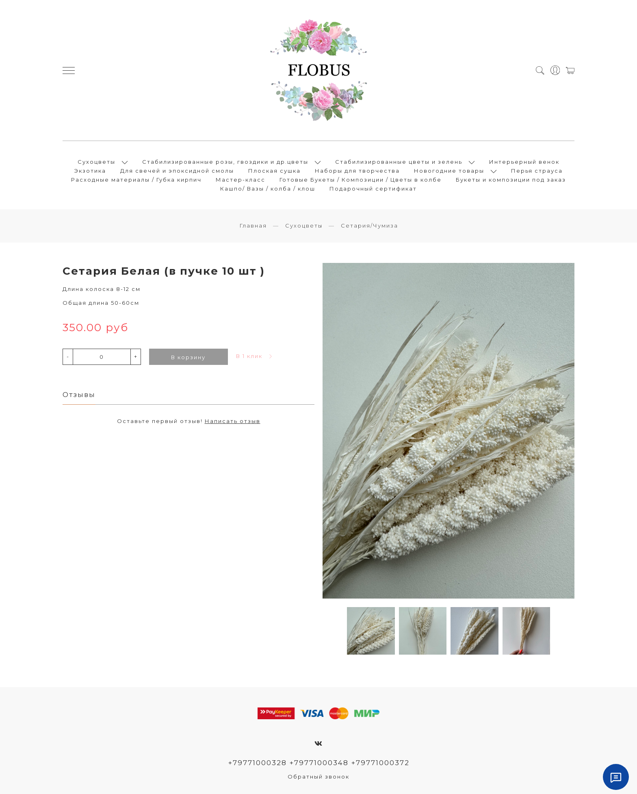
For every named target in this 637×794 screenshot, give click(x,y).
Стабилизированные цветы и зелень (398, 161)
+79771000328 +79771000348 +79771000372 (319, 763)
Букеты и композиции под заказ (511, 179)
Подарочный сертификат (373, 188)
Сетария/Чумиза (369, 225)
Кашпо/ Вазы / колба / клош (267, 188)
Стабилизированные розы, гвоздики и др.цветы (225, 161)
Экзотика (90, 170)
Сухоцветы (96, 161)
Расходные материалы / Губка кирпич (136, 179)
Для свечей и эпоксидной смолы (177, 170)
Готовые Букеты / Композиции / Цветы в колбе (361, 179)
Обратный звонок (318, 776)
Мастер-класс (240, 179)
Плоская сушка (274, 170)
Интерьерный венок (524, 161)
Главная (253, 225)
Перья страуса (537, 170)
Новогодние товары (449, 170)
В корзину (188, 357)
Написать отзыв (232, 421)
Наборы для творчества (357, 170)
